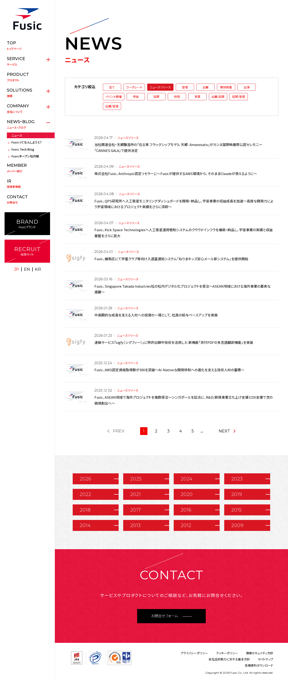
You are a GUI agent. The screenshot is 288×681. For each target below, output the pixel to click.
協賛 (156, 96)
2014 (85, 525)
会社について (27, 108)
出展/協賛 (217, 96)
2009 (237, 525)
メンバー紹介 (27, 168)
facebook (32, 279)
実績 (27, 93)
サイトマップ (265, 659)
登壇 (185, 87)
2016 (186, 510)
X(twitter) (22, 279)
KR (38, 269)
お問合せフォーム (164, 616)
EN (27, 269)
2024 (186, 479)
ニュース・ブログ (27, 124)
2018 (85, 510)
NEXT (224, 431)
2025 (136, 479)
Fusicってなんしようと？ (26, 142)
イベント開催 (113, 96)
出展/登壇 (111, 106)
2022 (85, 494)
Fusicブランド (27, 223)
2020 (187, 494)
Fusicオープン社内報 (25, 156)
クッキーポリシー (227, 653)
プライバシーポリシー (194, 653)
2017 (135, 510)
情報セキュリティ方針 (259, 653)
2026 (85, 479)
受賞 (197, 96)
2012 (186, 525)
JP (16, 269)
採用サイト (27, 251)
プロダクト (27, 77)
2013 (135, 525)
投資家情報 (27, 184)
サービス (27, 61)
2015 (236, 510)
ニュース (16, 135)
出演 (247, 87)
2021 (135, 494)
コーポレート (134, 87)
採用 (177, 96)
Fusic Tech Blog (22, 149)
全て (112, 87)
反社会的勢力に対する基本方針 (229, 659)
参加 (136, 96)
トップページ (27, 45)
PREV (119, 431)
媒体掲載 (226, 87)
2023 (237, 479)
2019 (236, 494)
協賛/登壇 (238, 96)
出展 (205, 87)
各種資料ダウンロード (259, 665)
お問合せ (27, 199)
